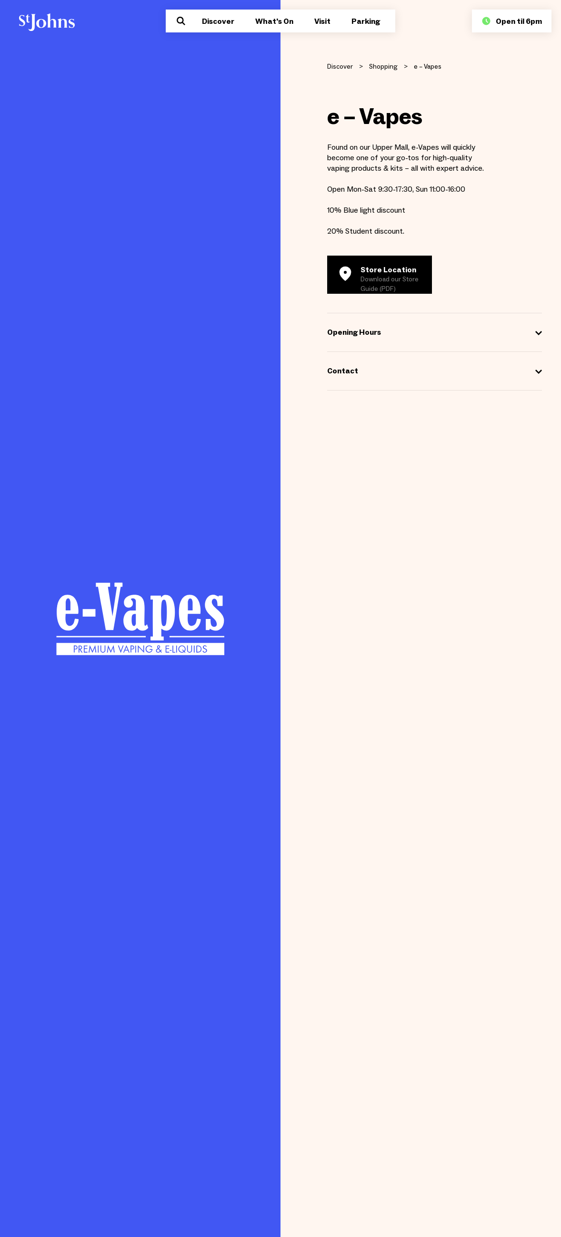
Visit (322, 21)
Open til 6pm (511, 21)
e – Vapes (427, 66)
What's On (274, 21)
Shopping (383, 66)
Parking (365, 21)
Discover (218, 21)
